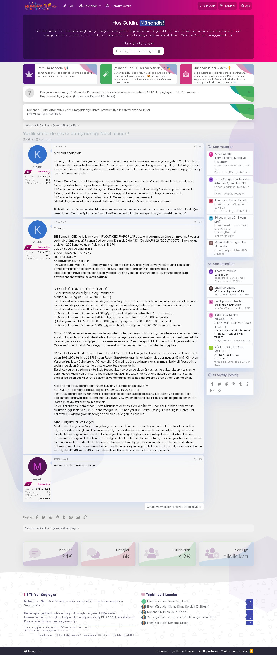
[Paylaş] (195, 147)
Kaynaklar (90, 6)
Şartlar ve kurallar (183, 651)
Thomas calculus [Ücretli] (231, 200)
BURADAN (108, 617)
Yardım (225, 651)
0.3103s (102, 635)
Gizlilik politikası (208, 651)
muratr (37, 479)
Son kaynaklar (224, 264)
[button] (100, 6)
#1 (200, 146)
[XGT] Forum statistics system (47, 630)
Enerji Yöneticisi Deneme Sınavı (167, 622)
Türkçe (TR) (33, 651)
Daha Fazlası (60, 74)
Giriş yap (124, 51)
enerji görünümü (224, 287)
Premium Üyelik (120, 6)
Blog (71, 6)
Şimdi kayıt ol (150, 51)
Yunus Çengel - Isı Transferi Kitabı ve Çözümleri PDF (181, 617)
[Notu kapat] (248, 92)
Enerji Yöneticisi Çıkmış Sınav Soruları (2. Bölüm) (178, 606)
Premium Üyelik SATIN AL (45, 114)
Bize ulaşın (161, 651)
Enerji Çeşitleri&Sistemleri (229, 193)
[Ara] (245, 6)
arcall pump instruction (229, 301)
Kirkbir (30, 139)
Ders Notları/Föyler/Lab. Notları (232, 172)
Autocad (219, 253)
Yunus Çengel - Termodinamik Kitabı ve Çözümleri (230, 158)
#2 (200, 221)
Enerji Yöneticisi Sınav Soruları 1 (168, 601)
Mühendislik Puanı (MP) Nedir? (94, 96)
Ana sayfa (240, 651)
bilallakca (235, 556)
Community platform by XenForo (58, 627)
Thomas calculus (225, 271)
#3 (200, 458)
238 (48, 183)
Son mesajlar (223, 147)
